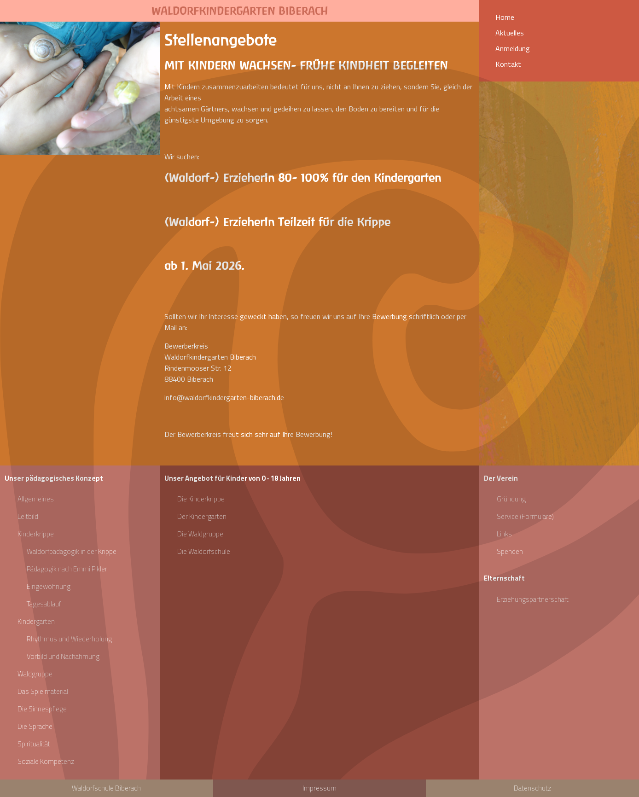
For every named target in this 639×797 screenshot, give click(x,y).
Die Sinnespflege (42, 709)
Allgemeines (35, 499)
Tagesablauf (44, 604)
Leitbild (27, 516)
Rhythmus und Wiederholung (69, 639)
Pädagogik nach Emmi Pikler (67, 569)
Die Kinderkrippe (201, 499)
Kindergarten (36, 621)
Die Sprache (34, 726)
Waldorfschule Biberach (106, 788)
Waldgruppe (34, 674)
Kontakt (508, 64)
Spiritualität (33, 744)
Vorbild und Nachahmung (63, 656)
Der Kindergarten (202, 516)
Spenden (510, 551)
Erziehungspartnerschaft (533, 599)
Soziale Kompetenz (45, 761)
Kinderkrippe (35, 534)
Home (504, 17)
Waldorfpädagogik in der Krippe (71, 551)
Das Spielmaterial (42, 691)
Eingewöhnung (48, 586)
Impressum (319, 788)
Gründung (511, 499)
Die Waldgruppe (200, 534)
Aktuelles (509, 32)
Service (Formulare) (525, 516)
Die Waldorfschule (203, 551)
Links (504, 534)
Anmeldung (512, 48)
